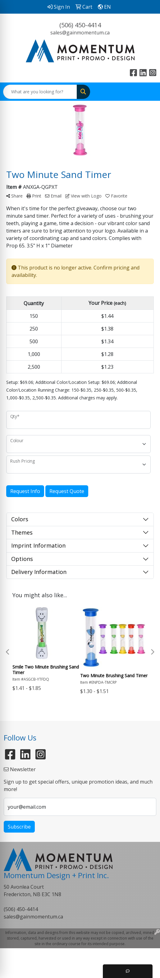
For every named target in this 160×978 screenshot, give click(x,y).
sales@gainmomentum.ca (80, 32)
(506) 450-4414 (80, 25)
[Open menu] (147, 92)
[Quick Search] (40, 92)
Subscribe (19, 826)
